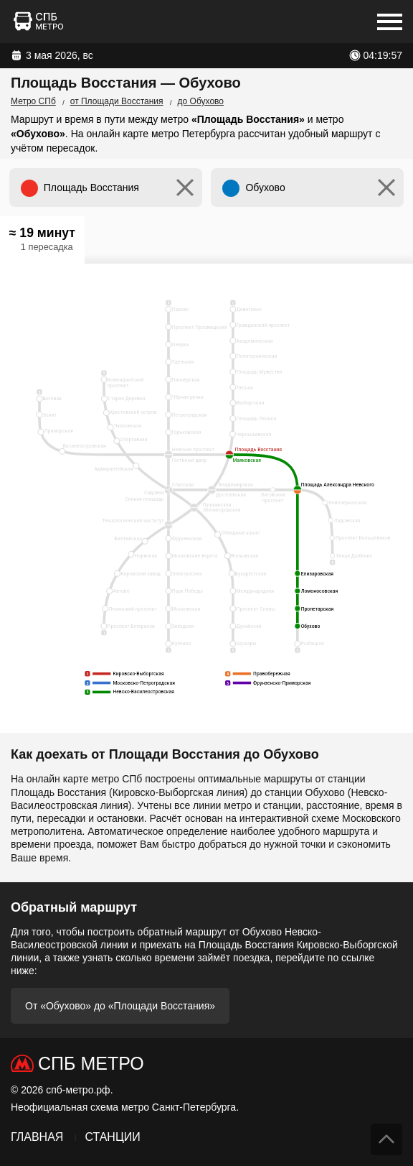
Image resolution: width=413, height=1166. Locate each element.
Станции (112, 1137)
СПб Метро (91, 1063)
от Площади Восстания (116, 101)
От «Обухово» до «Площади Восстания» (120, 1006)
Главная (37, 1137)
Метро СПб (33, 101)
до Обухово (201, 101)
